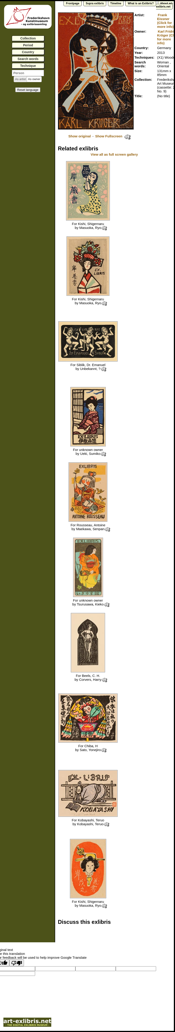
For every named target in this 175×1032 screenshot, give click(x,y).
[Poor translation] (16, 962)
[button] (20, 79)
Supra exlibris (95, 3)
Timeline (115, 3)
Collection (28, 38)
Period (28, 45)
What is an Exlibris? (141, 3)
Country (28, 52)
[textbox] (28, 73)
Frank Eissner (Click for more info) (165, 21)
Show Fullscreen (109, 136)
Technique (28, 66)
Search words (28, 59)
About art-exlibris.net (164, 5)
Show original (79, 136)
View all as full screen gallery (115, 154)
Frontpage (72, 3)
